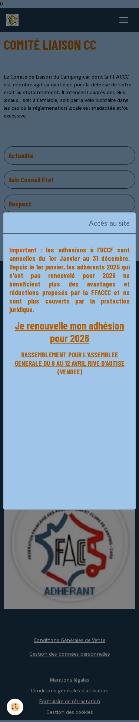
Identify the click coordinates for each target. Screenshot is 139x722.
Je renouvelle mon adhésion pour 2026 (69, 331)
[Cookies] (15, 707)
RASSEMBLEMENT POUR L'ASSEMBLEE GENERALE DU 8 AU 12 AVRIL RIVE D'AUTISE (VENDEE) (70, 363)
